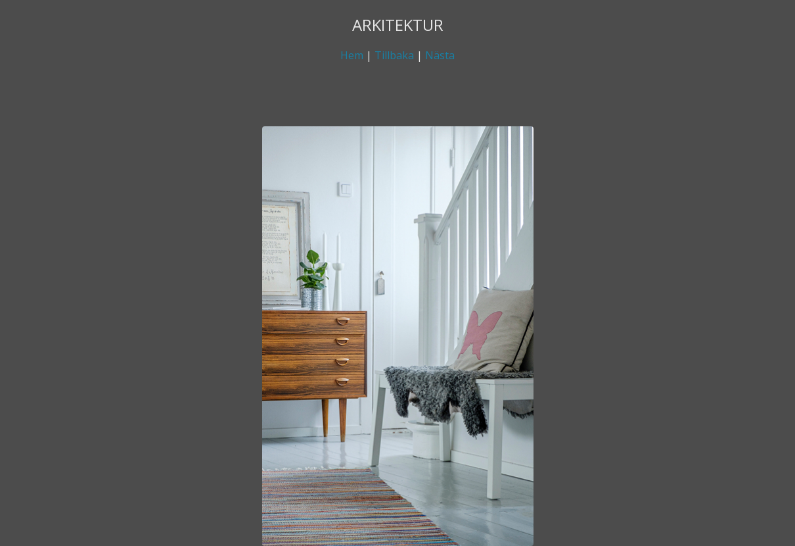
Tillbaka (394, 55)
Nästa (440, 55)
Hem (351, 55)
